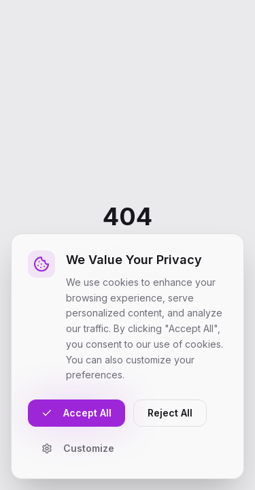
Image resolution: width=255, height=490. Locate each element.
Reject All (170, 413)
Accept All (76, 413)
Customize (77, 448)
